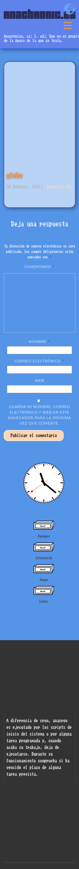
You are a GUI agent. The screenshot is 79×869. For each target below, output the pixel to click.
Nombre (39, 342)
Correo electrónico (39, 361)
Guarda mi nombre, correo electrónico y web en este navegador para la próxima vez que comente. (39, 415)
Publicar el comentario (34, 435)
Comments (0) (58, 187)
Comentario (39, 267)
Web (39, 380)
